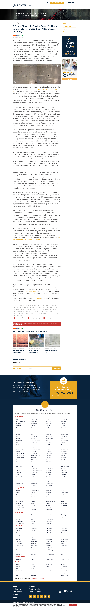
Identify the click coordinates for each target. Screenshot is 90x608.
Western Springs (65, 466)
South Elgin (64, 515)
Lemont (33, 479)
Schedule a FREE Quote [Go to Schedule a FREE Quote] (57, 2)
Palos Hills (48, 470)
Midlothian (48, 434)
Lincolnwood (34, 483)
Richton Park (49, 483)
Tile (21, 323)
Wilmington (64, 573)
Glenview (33, 428)
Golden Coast (34, 432)
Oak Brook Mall (50, 499)
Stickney (63, 445)
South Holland (64, 440)
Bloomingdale (19, 501)
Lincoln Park (34, 481)
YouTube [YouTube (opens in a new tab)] (41, 596)
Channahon (19, 573)
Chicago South (20, 457)
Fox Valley (33, 494)
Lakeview (33, 474)
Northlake (48, 451)
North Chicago (50, 550)
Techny (63, 455)
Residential (51, 323)
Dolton (17, 474)
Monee (48, 568)
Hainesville (33, 533)
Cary (32, 559)
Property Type (67, 26)
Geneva (33, 521)
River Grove (64, 419)
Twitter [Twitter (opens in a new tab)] (38, 596)
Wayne (63, 490)
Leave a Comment (19, 359)
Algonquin (18, 559)
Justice (33, 462)
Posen (47, 479)
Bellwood (18, 432)
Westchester (64, 464)
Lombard (33, 509)
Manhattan (49, 564)
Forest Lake (19, 543)
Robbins (63, 425)
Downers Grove (35, 490)
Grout (23, 323)
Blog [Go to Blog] (18, 23)
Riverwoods (64, 530)
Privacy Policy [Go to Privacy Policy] (55, 604)
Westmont (64, 494)
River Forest (49, 485)
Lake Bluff (33, 554)
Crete (17, 468)
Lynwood (33, 485)
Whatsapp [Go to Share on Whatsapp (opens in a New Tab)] (19, 35)
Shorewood (64, 568)
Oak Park (48, 457)
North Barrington (50, 547)
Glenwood (33, 430)
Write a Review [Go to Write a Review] (47, 2)
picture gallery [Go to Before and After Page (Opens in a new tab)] (40, 296)
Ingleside (33, 543)
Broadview (18, 442)
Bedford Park (19, 430)
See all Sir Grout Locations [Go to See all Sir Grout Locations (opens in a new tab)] (37, 578)
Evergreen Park (20, 483)
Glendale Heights (35, 499)
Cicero (17, 459)
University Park (65, 571)
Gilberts (33, 523)
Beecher (18, 566)
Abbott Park (19, 528)
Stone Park (64, 447)
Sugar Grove (64, 517)
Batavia (18, 497)
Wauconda (64, 547)
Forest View (34, 421)
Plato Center (49, 521)
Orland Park (49, 464)
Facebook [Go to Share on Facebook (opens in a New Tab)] (17, 35)
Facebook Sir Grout (21, 318)
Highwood (33, 539)
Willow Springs (64, 472)
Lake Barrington (35, 552)
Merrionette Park (50, 432)
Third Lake (63, 537)
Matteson (48, 423)
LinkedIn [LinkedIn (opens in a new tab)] (45, 596)
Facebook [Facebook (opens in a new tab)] (34, 596)
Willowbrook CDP (65, 499)
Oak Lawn (48, 455)
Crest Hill (18, 575)
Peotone (48, 575)
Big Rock (18, 519)
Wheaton (63, 497)
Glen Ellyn (33, 497)
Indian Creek (34, 541)
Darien (17, 509)
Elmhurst (33, 492)
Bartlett (18, 428)
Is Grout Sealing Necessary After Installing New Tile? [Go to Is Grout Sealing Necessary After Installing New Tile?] (34, 352)
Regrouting (39, 323)
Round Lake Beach (66, 535)
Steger (63, 442)
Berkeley (18, 434)
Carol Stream (19, 505)
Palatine (48, 466)
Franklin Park (34, 423)
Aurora (18, 492)
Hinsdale (33, 501)
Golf (32, 434)
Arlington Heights (20, 421)
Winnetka (63, 477)
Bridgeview (19, 440)
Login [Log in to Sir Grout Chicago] (14, 368)
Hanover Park (34, 436)
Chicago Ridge (20, 455)
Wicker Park (64, 470)
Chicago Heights (20, 453)
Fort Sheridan (19, 545)
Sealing (33, 323)
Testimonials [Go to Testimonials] (67, 6)
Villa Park (48, 507)
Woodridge (64, 505)
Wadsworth (64, 545)
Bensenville (19, 499)
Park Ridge (49, 477)
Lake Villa (48, 530)
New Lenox (48, 573)
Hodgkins (33, 447)
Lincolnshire (49, 537)
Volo (62, 543)
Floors (56, 323)
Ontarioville (49, 503)
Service (65, 29)
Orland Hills (49, 462)
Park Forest (49, 474)
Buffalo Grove (19, 537)
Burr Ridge (18, 503)
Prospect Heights (50, 481)
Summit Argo (64, 453)
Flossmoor (18, 485)
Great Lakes (19, 554)
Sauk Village (64, 432)
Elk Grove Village (20, 477)
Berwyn (18, 436)
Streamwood (64, 449)
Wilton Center (64, 575)
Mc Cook (48, 428)
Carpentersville (20, 523)
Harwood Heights (35, 440)
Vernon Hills (64, 541)
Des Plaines (19, 472)
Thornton (63, 457)
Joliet (32, 573)
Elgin (32, 519)
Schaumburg (64, 434)
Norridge (48, 442)
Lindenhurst (49, 539)
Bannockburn (19, 533)
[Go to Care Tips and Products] (69, 46)
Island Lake (34, 545)
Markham (48, 421)
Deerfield (18, 541)
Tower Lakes (64, 539)
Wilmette (63, 474)
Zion (62, 554)
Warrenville (49, 509)
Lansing (33, 477)
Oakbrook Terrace (51, 501)
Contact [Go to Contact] (74, 6)
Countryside (19, 464)
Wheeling (63, 468)
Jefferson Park (35, 459)
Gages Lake (19, 550)
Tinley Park (64, 459)
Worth (62, 479)
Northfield (48, 449)
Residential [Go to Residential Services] (38, 6)
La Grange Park (35, 472)
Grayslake (18, 552)
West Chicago (64, 492)
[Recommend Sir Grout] (69, 69)
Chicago (18, 451)
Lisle (32, 507)
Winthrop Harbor (65, 552)
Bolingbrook (19, 568)
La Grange (34, 468)
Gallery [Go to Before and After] (54, 6)
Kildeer (33, 466)
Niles (47, 440)
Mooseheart (49, 517)
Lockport (33, 575)
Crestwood (19, 466)
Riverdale (63, 421)
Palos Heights (49, 468)
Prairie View (64, 528)
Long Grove (49, 541)
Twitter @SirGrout (50, 318)
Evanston (18, 481)
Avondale (18, 423)
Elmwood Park (19, 479)
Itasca (32, 503)
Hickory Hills (34, 442)
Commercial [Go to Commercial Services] (47, 6)
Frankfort (33, 568)
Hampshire (49, 515)
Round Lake (64, 533)
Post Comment (56, 368)
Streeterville (64, 451)
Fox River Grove (50, 559)
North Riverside (50, 445)
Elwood (33, 566)
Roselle (48, 505)
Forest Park (34, 419)
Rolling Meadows (65, 428)
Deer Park (18, 470)
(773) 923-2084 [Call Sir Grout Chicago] (71, 2)
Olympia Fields (50, 459)
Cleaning (28, 323)
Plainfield (63, 564)
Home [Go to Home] (14, 23)
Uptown (63, 462)
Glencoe (33, 425)
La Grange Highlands (36, 470)
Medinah (48, 490)
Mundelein (48, 545)
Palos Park (49, 472)
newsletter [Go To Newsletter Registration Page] (37, 298)
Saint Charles (49, 523)
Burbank (18, 447)
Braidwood (19, 571)
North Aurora (49, 519)
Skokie (62, 438)
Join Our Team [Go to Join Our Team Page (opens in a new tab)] (35, 592)
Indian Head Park (35, 455)
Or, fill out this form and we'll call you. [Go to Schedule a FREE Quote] (63, 396)
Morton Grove (49, 436)
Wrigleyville (64, 481)
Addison (18, 490)
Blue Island (19, 438)
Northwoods (49, 494)
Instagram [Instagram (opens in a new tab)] (30, 596)
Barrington (18, 425)
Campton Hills (19, 521)
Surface (65, 32)
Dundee (33, 515)
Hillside (32, 445)
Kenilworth (33, 464)
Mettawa (48, 543)
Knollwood (34, 550)
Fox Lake (18, 547)
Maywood (48, 425)
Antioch (18, 530)
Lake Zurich (49, 533)
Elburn (32, 517)
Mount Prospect (50, 438)
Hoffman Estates (35, 449)
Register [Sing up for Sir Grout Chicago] (19, 368)
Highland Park (34, 537)
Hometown (34, 451)
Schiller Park (64, 436)
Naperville (48, 492)
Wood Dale (64, 503)
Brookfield (18, 445)
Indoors (20, 324)
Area (64, 23)
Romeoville (64, 566)
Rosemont (63, 430)
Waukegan (64, 550)
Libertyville (48, 535)
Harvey (33, 438)
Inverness (33, 457)
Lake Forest (49, 528)
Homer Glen (34, 571)
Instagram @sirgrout (36, 318)
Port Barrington (50, 554)
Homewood (34, 453)
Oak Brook (48, 497)
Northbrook (49, 447)
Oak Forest (49, 453)
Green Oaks (34, 528)
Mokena (48, 566)
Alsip (17, 419)
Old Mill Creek (49, 552)
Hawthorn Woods (35, 535)
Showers (15, 324)
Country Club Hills (20, 462)
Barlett (17, 494)
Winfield (63, 501)
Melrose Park (49, 430)
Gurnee (33, 530)
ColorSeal (45, 323)
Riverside (63, 423)
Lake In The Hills (65, 559)
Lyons (47, 419)
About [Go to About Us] (60, 6)
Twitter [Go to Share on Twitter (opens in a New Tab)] (18, 35)
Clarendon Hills (20, 507)
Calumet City (19, 449)
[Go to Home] (23, 5)
